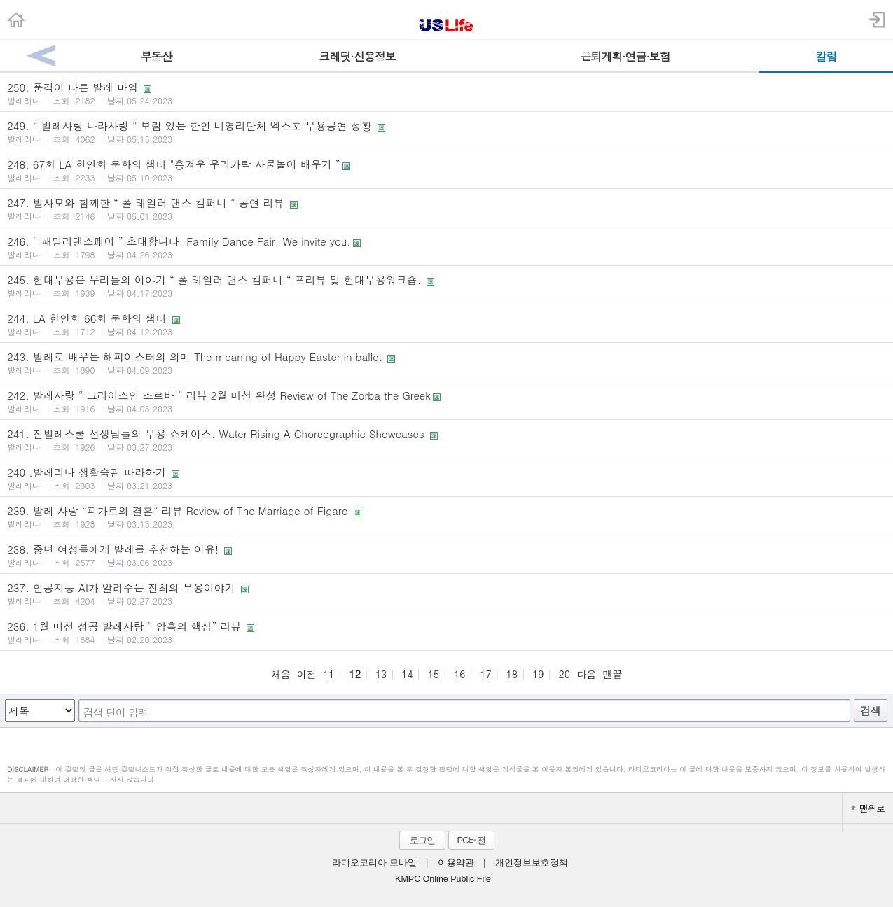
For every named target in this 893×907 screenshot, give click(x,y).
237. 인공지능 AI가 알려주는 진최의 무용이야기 (446, 593)
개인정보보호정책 (531, 863)
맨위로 (868, 808)
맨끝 (613, 674)
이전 (307, 674)
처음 (280, 674)
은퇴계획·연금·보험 (625, 56)
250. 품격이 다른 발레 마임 (446, 93)
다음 (586, 674)
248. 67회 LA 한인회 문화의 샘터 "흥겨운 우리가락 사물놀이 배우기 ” (446, 170)
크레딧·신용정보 (357, 56)
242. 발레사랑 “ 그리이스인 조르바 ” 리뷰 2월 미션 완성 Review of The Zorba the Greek (446, 401)
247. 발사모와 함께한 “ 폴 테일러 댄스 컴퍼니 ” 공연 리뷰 (446, 208)
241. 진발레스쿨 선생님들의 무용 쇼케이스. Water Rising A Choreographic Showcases (446, 439)
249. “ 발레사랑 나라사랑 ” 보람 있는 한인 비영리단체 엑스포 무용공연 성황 (446, 131)
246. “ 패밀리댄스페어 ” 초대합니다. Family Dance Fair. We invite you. (446, 247)
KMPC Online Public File (443, 879)
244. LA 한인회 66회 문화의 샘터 (446, 324)
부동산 (156, 56)
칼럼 (825, 56)
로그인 (422, 840)
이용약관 (456, 863)
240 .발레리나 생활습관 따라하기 (446, 478)
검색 (870, 710)
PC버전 (471, 840)
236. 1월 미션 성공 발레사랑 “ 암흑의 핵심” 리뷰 (446, 632)
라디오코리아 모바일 (374, 863)
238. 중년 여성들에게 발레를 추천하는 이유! (446, 555)
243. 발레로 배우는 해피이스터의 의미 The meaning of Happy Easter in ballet (446, 362)
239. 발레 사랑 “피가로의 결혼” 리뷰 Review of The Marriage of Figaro (446, 516)
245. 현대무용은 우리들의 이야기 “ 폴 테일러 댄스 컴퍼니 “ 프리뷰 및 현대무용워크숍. (446, 285)
